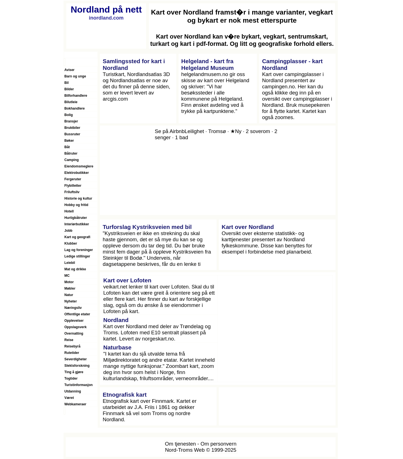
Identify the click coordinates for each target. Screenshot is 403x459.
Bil (66, 83)
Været (69, 398)
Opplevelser (74, 321)
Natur (68, 295)
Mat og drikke (75, 269)
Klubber (70, 243)
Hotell (69, 211)
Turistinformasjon (78, 385)
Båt (67, 147)
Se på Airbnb (170, 131)
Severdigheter (75, 359)
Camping (71, 160)
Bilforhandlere (75, 96)
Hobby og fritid (76, 205)
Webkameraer (75, 404)
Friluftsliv (71, 192)
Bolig (68, 115)
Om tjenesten (180, 444)
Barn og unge (75, 76)
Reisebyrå (72, 346)
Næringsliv (73, 308)
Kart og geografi (77, 237)
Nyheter (70, 301)
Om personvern (218, 444)
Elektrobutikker (76, 173)
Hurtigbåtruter (75, 218)
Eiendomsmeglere (78, 166)
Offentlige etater (77, 314)
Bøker (69, 141)
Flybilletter (72, 186)
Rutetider (71, 353)
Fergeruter (72, 179)
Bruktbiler (72, 128)
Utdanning (72, 391)
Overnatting (73, 333)
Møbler (69, 288)
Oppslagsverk (75, 327)
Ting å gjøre (73, 372)
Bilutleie (71, 102)
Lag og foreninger (78, 250)
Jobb (68, 231)
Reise (68, 340)
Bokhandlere (74, 108)
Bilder (69, 89)
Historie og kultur (78, 198)
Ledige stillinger (77, 256)
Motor (69, 282)
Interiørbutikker (76, 224)
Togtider (71, 378)
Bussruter (72, 134)
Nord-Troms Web (185, 450)
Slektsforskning (77, 366)
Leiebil (69, 263)
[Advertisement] (275, 329)
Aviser (69, 70)
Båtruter (71, 153)
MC (67, 276)
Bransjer (71, 121)
